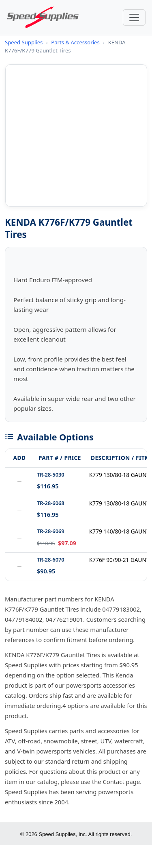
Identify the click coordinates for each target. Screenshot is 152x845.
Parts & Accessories (75, 42)
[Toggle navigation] (134, 17)
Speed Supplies (24, 42)
